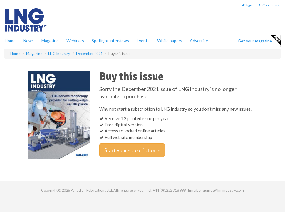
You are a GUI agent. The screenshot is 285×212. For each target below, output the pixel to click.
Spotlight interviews (110, 40)
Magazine (50, 40)
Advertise (199, 40)
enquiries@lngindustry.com (221, 190)
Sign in (249, 5)
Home (10, 40)
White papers (169, 40)
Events (143, 40)
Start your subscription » (132, 150)
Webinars (75, 40)
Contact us (269, 5)
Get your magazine (259, 40)
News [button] (28, 40)
